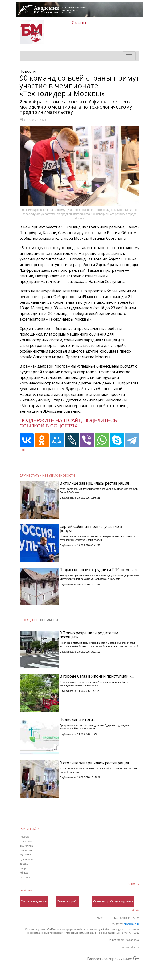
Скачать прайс (67, 901)
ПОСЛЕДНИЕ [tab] (29, 620)
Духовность (26, 859)
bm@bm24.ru (131, 923)
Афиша (24, 872)
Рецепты (25, 877)
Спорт (23, 868)
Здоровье (25, 854)
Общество (26, 841)
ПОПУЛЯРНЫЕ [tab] (49, 620)
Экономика (26, 845)
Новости (25, 836)
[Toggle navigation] (129, 56)
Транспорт (26, 850)
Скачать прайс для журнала (113, 901)
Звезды (24, 863)
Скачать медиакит (34, 901)
